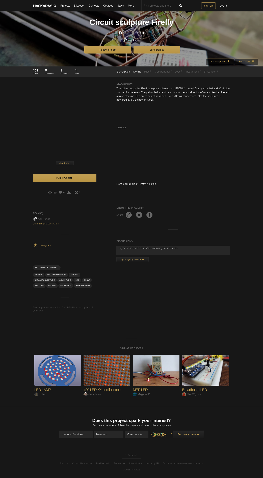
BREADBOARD (83, 285)
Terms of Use (119, 463)
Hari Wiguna (191, 394)
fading (52, 285)
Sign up (208, 5)
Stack (120, 5)
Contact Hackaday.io (82, 463)
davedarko (92, 394)
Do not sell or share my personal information (183, 463)
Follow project (107, 49)
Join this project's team (46, 223)
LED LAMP (42, 390)
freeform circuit (56, 275)
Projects (65, 5)
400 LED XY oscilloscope (102, 390)
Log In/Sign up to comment (132, 259)
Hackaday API (152, 463)
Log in (223, 5)
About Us (64, 463)
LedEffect (65, 285)
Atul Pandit (131, 40)
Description (123, 71)
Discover (79, 5)
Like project (157, 49)
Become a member (103, 425)
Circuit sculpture (45, 280)
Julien (40, 394)
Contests (94, 5)
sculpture (65, 280)
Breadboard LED (194, 390)
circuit (74, 275)
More (134, 6)
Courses (108, 5)
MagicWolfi (141, 394)
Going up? (131, 455)
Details (137, 71)
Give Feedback (103, 463)
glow (87, 280)
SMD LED (39, 285)
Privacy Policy (135, 463)
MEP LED (140, 390)
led (77, 280)
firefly (38, 275)
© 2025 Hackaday (131, 469)
